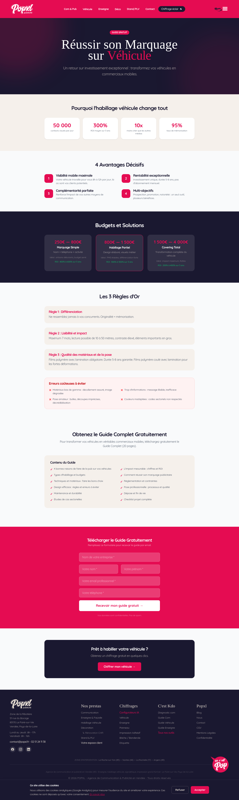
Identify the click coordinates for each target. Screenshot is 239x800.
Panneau (124, 727)
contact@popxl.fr (19, 741)
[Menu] (221, 9)
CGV (199, 727)
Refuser (180, 790)
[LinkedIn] (28, 749)
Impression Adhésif (130, 732)
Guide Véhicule (166, 722)
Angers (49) (159, 760)
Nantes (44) (127, 760)
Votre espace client (91, 742)
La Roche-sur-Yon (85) (109, 760)
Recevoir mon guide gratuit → (119, 606)
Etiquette (124, 742)
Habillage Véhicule (91, 722)
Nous (199, 717)
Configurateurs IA (129, 712)
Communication (90, 712)
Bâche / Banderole (130, 737)
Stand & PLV (88, 737)
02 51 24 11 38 (38, 741)
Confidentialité (204, 737)
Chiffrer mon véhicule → (119, 666)
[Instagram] (20, 749)
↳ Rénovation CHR (92, 732)
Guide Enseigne (166, 727)
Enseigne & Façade (91, 717)
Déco (118, 9)
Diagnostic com (166, 712)
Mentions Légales (206, 732)
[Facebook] (13, 749)
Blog (199, 712)
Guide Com (164, 717)
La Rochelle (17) (143, 760)
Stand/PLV (133, 8)
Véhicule (87, 9)
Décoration (87, 727)
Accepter (199, 790)
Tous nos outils (166, 732)
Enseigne (103, 8)
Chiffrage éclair (171, 8)
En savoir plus (97, 794)
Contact (150, 8)
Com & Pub (70, 8)
